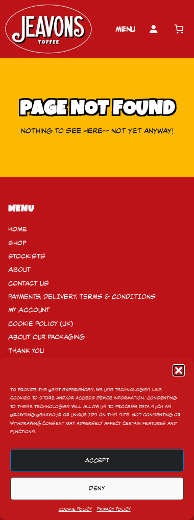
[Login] (153, 28)
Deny (97, 488)
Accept (97, 460)
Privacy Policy (114, 509)
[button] (179, 370)
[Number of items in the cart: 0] (178, 28)
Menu (125, 29)
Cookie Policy (75, 509)
